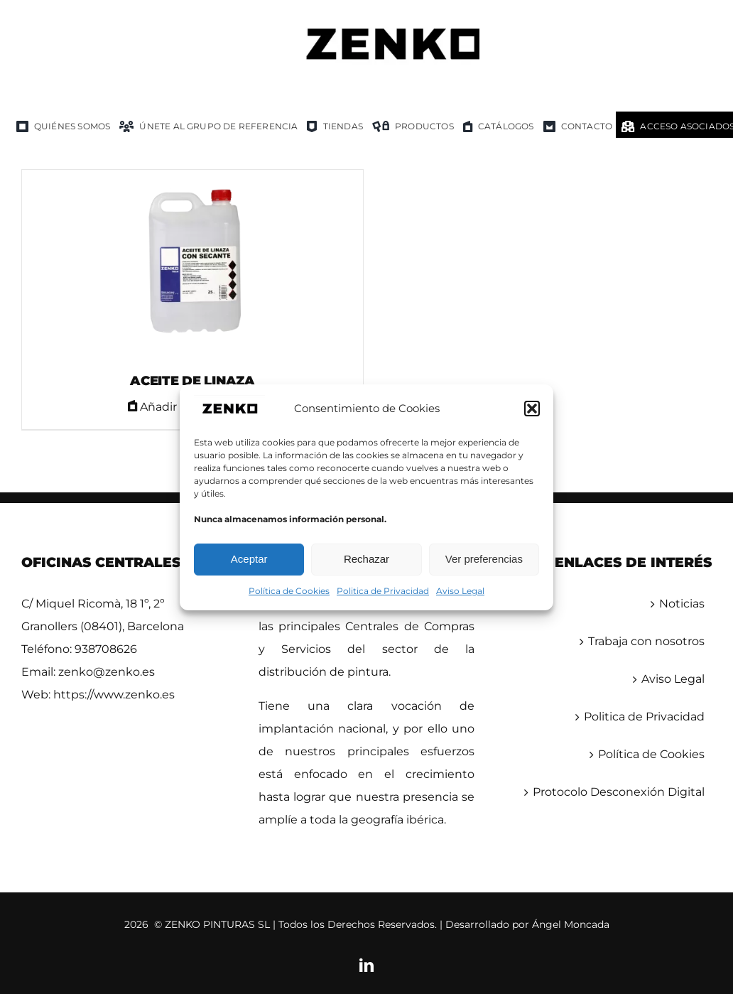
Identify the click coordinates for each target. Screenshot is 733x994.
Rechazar (366, 559)
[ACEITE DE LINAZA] (192, 265)
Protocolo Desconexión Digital (619, 792)
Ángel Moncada (570, 924)
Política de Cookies (289, 590)
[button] (532, 408)
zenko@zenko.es (106, 672)
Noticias (682, 603)
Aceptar (249, 559)
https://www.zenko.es (114, 694)
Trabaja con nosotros (646, 641)
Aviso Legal (460, 590)
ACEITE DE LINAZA (192, 381)
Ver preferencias (484, 559)
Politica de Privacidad (383, 590)
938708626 (106, 649)
